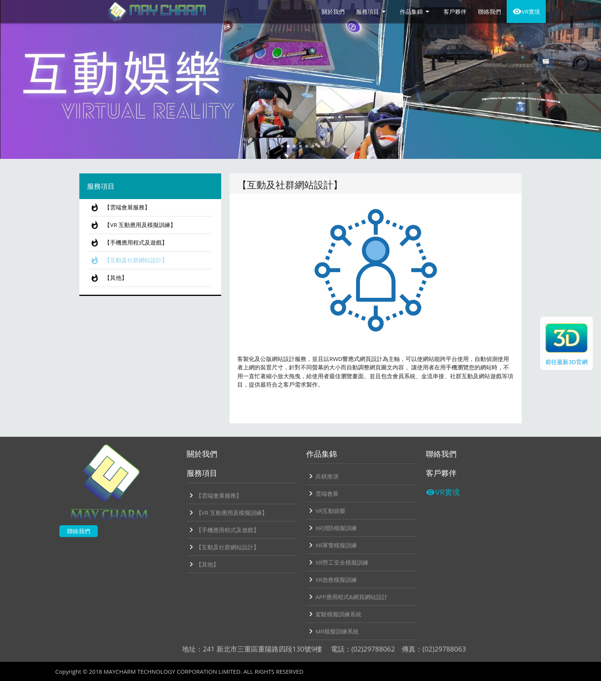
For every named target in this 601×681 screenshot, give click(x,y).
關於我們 (333, 11)
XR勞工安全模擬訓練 (337, 562)
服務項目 (372, 11)
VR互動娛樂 (325, 510)
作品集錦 (416, 11)
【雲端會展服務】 (119, 207)
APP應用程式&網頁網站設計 (347, 596)
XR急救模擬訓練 (331, 579)
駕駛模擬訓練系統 (333, 614)
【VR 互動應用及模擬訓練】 (132, 225)
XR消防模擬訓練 (331, 527)
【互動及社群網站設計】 (128, 260)
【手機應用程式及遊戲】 (128, 242)
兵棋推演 (322, 476)
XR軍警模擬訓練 (331, 545)
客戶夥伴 (454, 11)
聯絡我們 (489, 11)
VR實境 (526, 11)
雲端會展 (322, 493)
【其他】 (108, 278)
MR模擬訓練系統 (332, 631)
